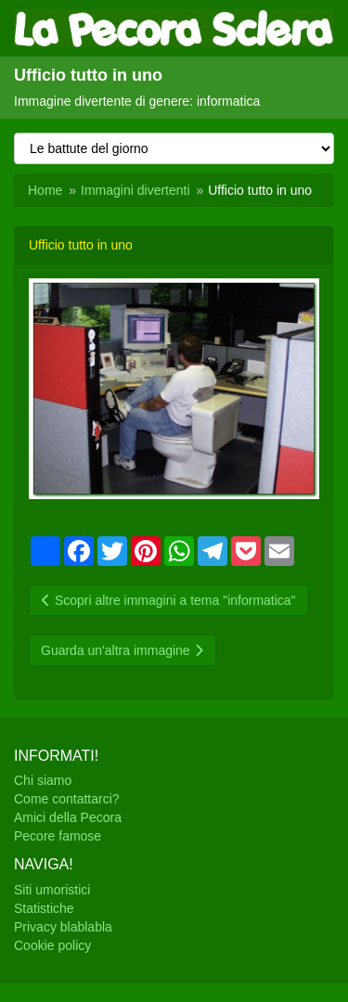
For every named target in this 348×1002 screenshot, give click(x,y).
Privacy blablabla (63, 926)
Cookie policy (52, 945)
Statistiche (44, 908)
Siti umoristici (52, 889)
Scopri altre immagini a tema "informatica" (168, 600)
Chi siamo (42, 780)
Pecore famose (57, 836)
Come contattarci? (67, 798)
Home (45, 190)
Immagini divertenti (135, 190)
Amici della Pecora (68, 817)
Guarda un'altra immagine (122, 650)
